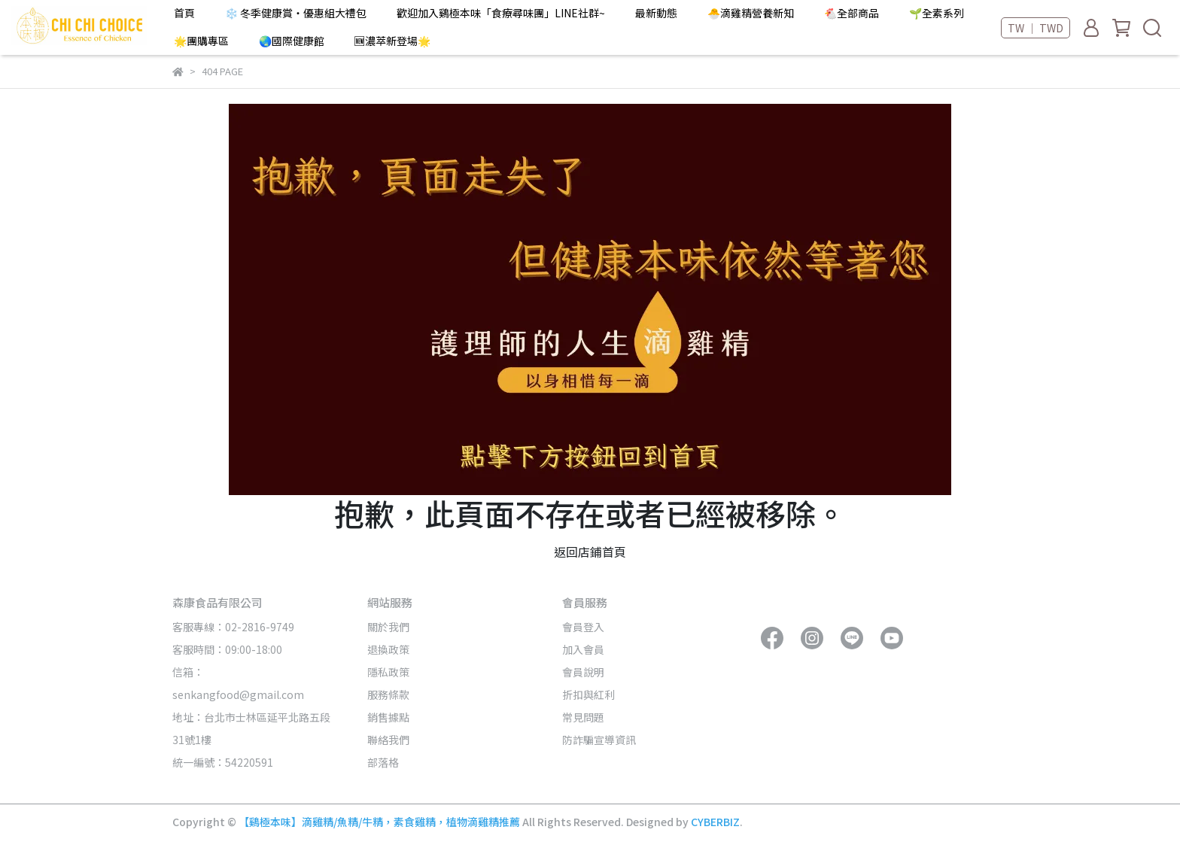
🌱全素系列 (936, 12)
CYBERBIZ (715, 821)
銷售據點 (388, 717)
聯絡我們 (388, 739)
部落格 (383, 762)
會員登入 (583, 626)
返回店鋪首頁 (590, 551)
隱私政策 (388, 671)
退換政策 (388, 649)
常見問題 (583, 717)
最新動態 (656, 12)
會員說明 (583, 671)
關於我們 (388, 626)
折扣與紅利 (588, 694)
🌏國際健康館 (291, 40)
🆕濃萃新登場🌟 (392, 40)
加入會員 (583, 649)
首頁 (184, 12)
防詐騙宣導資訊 (599, 739)
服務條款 (388, 694)
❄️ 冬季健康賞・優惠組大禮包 (295, 12)
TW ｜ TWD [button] (1035, 28)
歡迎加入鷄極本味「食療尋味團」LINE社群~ (501, 12)
